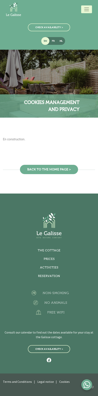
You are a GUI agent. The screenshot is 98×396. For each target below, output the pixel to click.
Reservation (49, 276)
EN (45, 41)
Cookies (64, 382)
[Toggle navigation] (86, 9)
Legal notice (45, 382)
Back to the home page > (49, 169)
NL (61, 41)
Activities (49, 267)
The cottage (49, 250)
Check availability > (49, 27)
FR (53, 41)
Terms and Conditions (17, 382)
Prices (49, 259)
